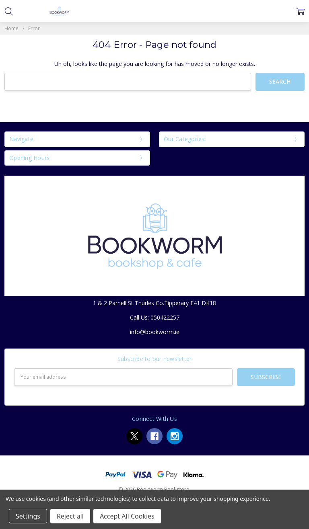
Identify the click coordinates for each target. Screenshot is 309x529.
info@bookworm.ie (154, 332)
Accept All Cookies (127, 516)
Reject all (70, 516)
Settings (28, 516)
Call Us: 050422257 (154, 317)
